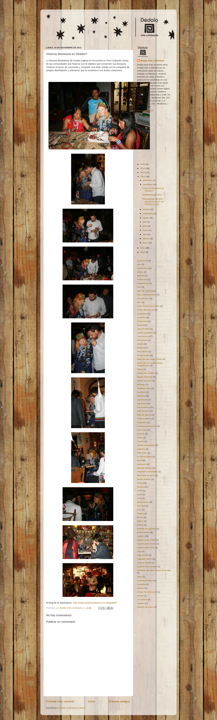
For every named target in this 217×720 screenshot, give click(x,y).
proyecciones (143, 532)
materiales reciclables (147, 471)
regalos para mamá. (146, 544)
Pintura (140, 513)
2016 (143, 164)
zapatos (140, 603)
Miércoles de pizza (146, 475)
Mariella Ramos (144, 468)
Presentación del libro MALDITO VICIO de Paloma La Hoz (153, 201)
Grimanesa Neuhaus (147, 426)
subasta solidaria (145, 580)
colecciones (142, 336)
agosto (146, 218)
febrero (146, 238)
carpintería (142, 313)
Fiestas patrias (144, 418)
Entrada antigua (119, 701)
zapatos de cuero (145, 607)
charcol (140, 325)
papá (139, 494)
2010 (143, 252)
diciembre (148, 180)
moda (139, 483)
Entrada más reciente (60, 701)
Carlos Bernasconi (145, 310)
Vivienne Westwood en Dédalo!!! (153, 189)
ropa (139, 551)
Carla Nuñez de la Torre (148, 306)
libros (139, 460)
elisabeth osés (144, 388)
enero (146, 242)
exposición (142, 403)
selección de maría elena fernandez (154, 570)
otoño (139, 490)
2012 (143, 176)
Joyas (140, 437)
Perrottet (141, 506)
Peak (139, 498)
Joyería (140, 441)
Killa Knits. (142, 453)
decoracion (142, 340)
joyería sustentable (146, 445)
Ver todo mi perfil (145, 110)
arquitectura (142, 283)
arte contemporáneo (146, 294)
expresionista (143, 411)
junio (145, 226)
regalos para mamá (146, 540)
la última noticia (144, 456)
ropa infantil (142, 555)
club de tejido (143, 329)
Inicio (91, 701)
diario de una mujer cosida (149, 359)
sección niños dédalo (147, 566)
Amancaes (142, 279)
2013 (143, 172)
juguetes (141, 449)
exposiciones (143, 407)
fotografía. (142, 422)
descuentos (142, 351)
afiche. (140, 272)
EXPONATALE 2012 (152, 195)
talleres (140, 588)
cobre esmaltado (145, 332)
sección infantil (144, 563)
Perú (139, 509)
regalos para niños (146, 547)
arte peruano (143, 298)
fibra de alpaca (144, 415)
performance (143, 502)
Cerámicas (142, 321)
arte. (139, 302)
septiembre (148, 213)
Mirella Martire (144, 479)
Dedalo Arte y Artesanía (152, 60)
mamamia (141, 464)
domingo (141, 384)
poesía (140, 525)
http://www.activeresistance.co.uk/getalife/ (95, 602)
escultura (141, 392)
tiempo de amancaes (147, 592)
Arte (139, 287)
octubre (147, 209)
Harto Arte (142, 430)
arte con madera (145, 291)
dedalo (140, 344)
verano (140, 596)
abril (145, 234)
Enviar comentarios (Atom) (72, 708)
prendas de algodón (146, 528)
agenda (140, 275)
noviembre (148, 184)
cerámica (141, 317)
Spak (139, 576)
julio (145, 222)
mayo (146, 230)
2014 (143, 168)
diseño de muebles (146, 373)
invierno (140, 434)
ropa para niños (144, 559)
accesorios (142, 268)
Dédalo (140, 348)
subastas (141, 584)
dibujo (140, 369)
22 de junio (142, 260)
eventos (140, 396)
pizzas (140, 517)
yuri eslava (142, 599)
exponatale (142, 400)
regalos (140, 536)
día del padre (143, 355)
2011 (143, 248)
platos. (140, 521)
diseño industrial (145, 377)
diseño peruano (144, 380)
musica (140, 487)
